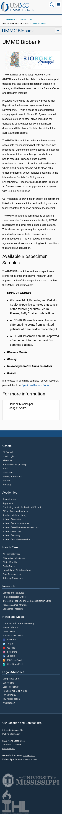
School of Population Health (16, 539)
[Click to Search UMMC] (52, 4)
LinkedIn (9, 656)
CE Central (8, 452)
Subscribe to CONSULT (14, 635)
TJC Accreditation (11, 699)
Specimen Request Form (35, 385)
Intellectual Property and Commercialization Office (27, 601)
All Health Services (11, 554)
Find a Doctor (9, 566)
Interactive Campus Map (14, 464)
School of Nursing (11, 535)
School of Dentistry (12, 519)
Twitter (8, 644)
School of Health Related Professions (21, 527)
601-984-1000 (29, 755)
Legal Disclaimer (10, 687)
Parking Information (12, 476)
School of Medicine (12, 531)
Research (10, 20)
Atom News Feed (13, 664)
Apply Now (8, 503)
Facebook (9, 640)
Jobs (5, 468)
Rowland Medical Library (15, 515)
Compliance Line (11, 679)
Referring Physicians (13, 578)
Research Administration (15, 605)
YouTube (9, 648)
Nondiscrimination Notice (15, 691)
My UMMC (8, 473)
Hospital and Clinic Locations (17, 570)
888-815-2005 (31, 759)
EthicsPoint (8, 683)
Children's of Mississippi (14, 558)
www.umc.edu (8, 748)
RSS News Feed (12, 660)
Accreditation (9, 499)
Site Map (7, 480)
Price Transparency (12, 574)
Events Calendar (10, 627)
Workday (7, 485)
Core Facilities (25, 20)
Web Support (9, 703)
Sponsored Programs (13, 609)
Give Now (7, 460)
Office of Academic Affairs (15, 511)
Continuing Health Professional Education (23, 507)
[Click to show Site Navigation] (58, 4)
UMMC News (9, 631)
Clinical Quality (10, 562)
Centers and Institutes (13, 593)
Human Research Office (14, 597)
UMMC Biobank (22, 10)
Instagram (10, 652)
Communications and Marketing (18, 623)
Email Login (8, 456)
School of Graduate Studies (16, 523)
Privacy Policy (9, 695)
